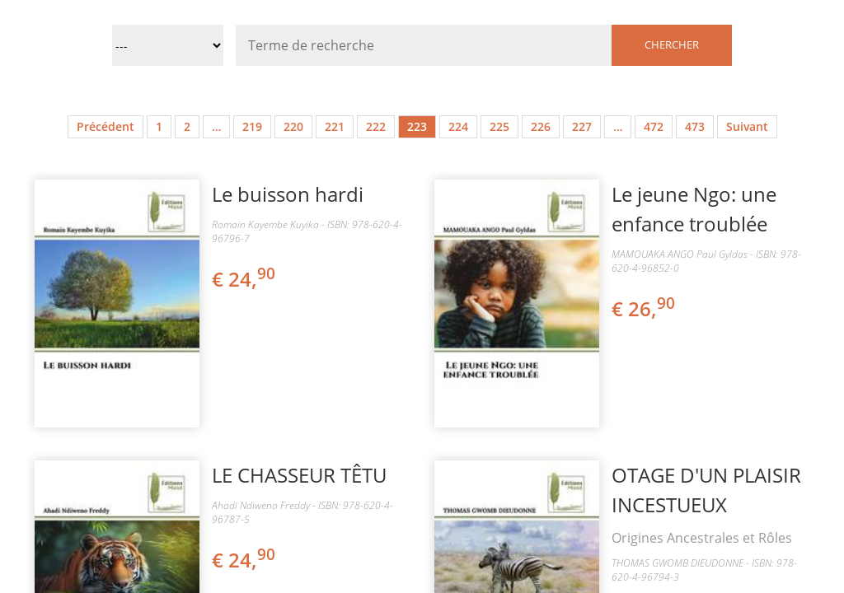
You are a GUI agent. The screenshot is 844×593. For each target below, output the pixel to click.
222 (376, 126)
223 (417, 126)
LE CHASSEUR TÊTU (299, 474)
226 (541, 126)
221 (335, 126)
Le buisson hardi (287, 194)
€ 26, (645, 308)
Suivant (747, 126)
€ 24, (245, 278)
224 (458, 126)
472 (653, 126)
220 (293, 126)
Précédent (105, 126)
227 (582, 126)
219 (252, 126)
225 (499, 126)
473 (695, 126)
